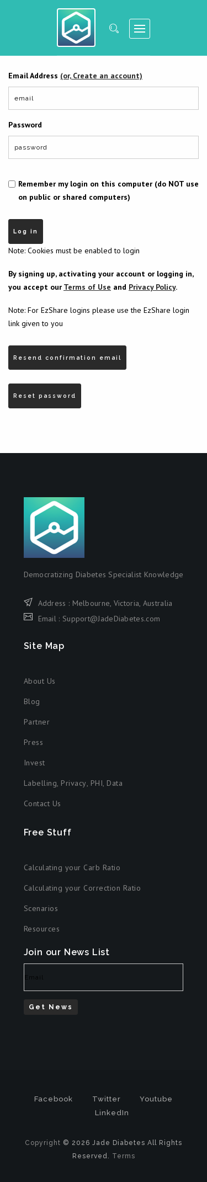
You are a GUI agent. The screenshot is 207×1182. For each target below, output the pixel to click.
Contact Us (42, 803)
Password (25, 125)
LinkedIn (112, 1113)
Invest (34, 763)
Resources (42, 929)
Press (34, 742)
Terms (123, 1156)
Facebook (53, 1099)
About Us (40, 681)
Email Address (75, 76)
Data (115, 783)
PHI (97, 783)
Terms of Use (87, 287)
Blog (32, 701)
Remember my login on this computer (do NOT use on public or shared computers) (108, 190)
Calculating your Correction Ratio (82, 888)
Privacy (74, 783)
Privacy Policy (152, 287)
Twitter (106, 1099)
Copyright (43, 1143)
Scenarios (41, 908)
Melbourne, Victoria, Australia (122, 603)
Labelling (40, 783)
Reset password (44, 395)
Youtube (156, 1099)
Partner (37, 722)
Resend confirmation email (67, 357)
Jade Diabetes (76, 27)
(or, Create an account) (101, 76)
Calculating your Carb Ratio (72, 867)
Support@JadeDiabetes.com (111, 619)
